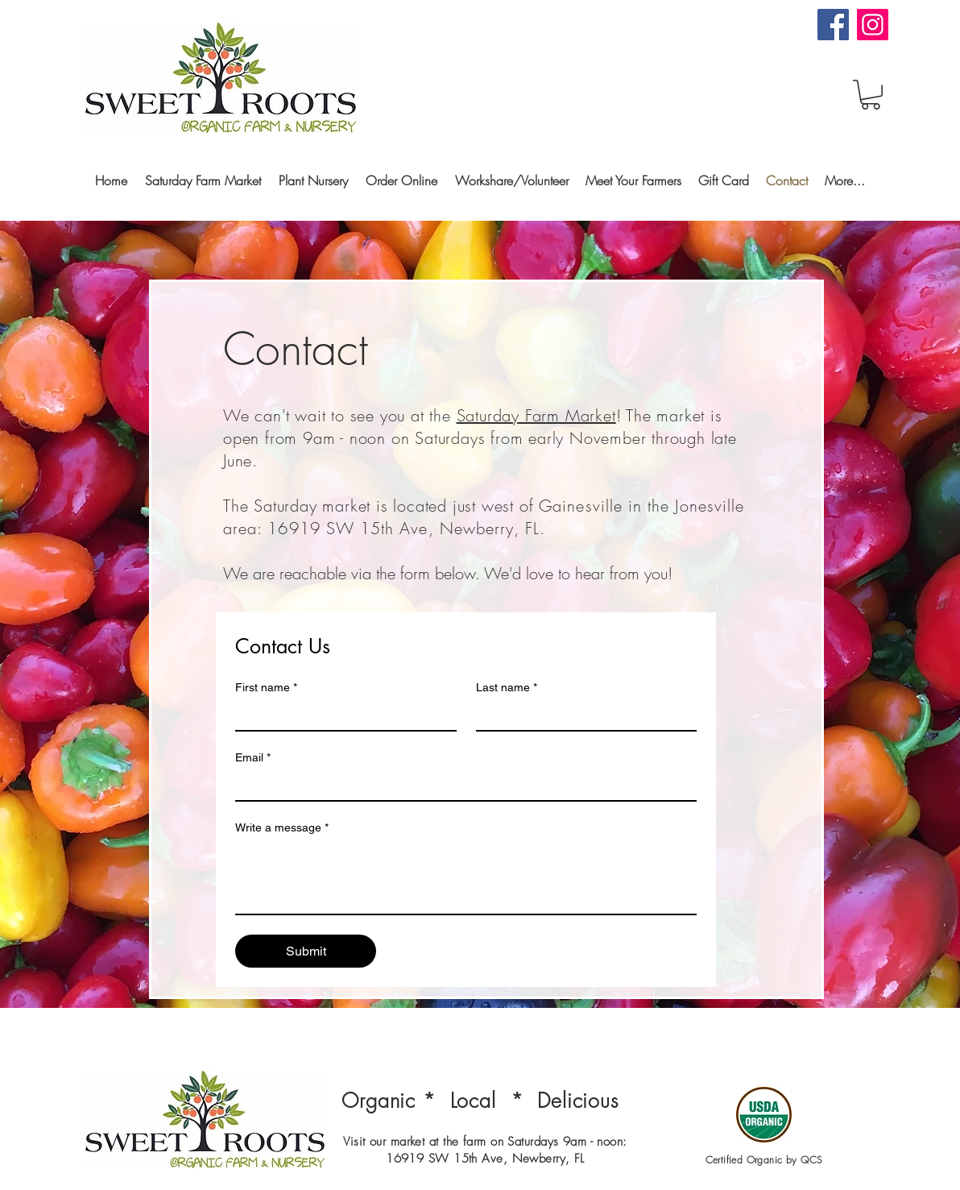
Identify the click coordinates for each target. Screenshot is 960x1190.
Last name (506, 688)
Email (253, 758)
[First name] (341, 715)
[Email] (461, 785)
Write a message (282, 828)
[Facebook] (833, 24)
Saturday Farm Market (536, 415)
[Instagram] (872, 24)
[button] (870, 95)
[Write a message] (466, 877)
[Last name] (582, 715)
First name (266, 688)
